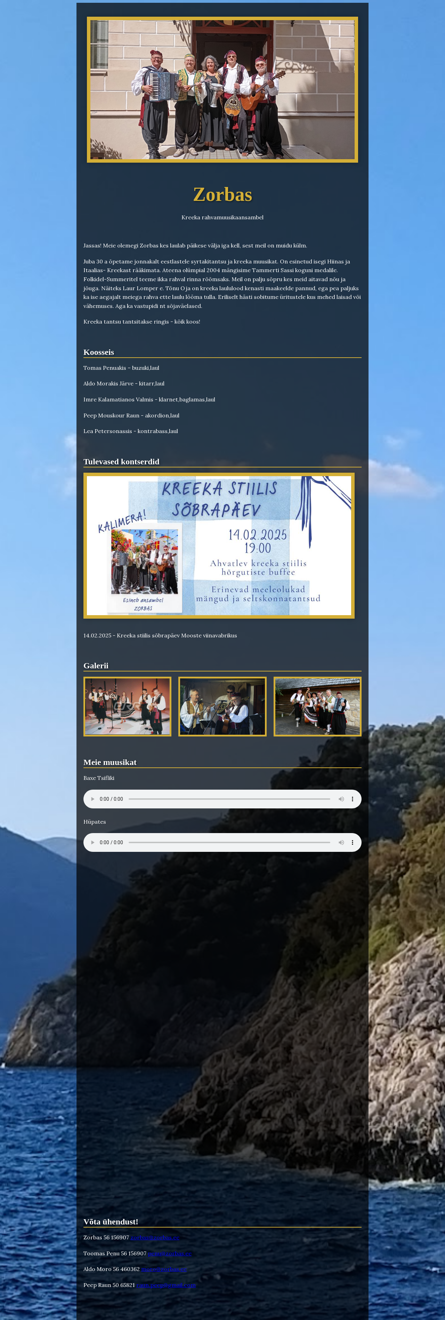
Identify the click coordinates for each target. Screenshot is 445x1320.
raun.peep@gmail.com (166, 1284)
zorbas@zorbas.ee (154, 1237)
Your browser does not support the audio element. (222, 799)
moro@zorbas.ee (164, 1268)
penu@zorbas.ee (170, 1253)
